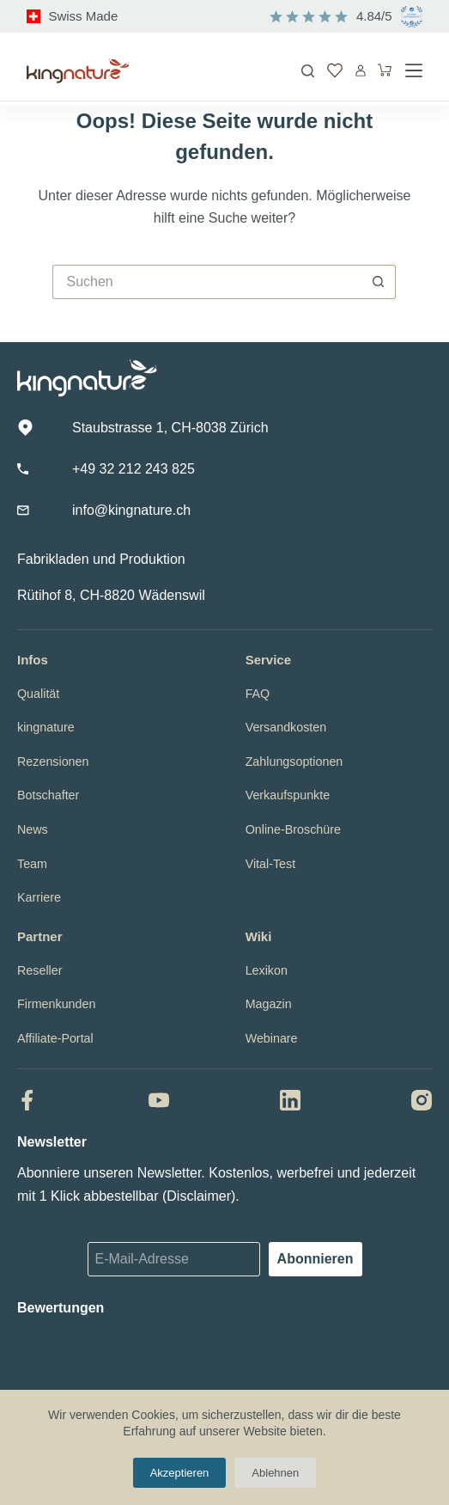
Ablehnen (275, 1472)
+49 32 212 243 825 (133, 469)
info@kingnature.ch (131, 510)
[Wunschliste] (334, 70)
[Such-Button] (378, 282)
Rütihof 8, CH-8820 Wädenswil (111, 595)
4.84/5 (374, 16)
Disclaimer (199, 1196)
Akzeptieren (179, 1472)
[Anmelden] (360, 70)
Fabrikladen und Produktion (101, 559)
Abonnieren (315, 1258)
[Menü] (413, 70)
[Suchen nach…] (206, 282)
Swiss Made (83, 16)
